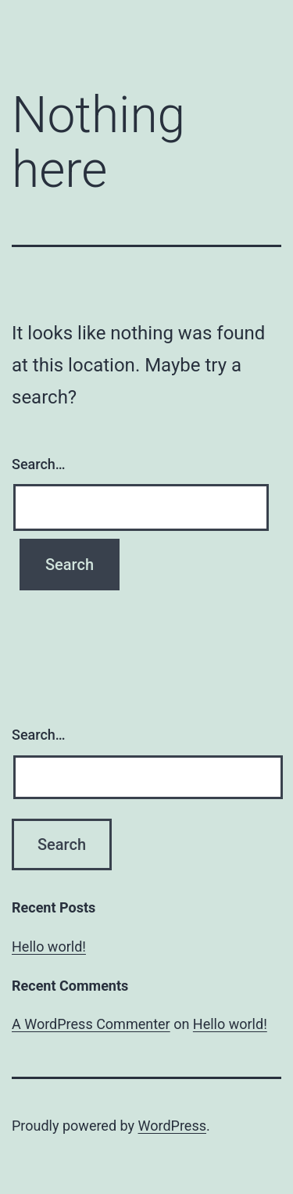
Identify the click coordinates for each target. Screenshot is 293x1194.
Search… (39, 464)
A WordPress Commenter (91, 1024)
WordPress (172, 1125)
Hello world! (49, 946)
